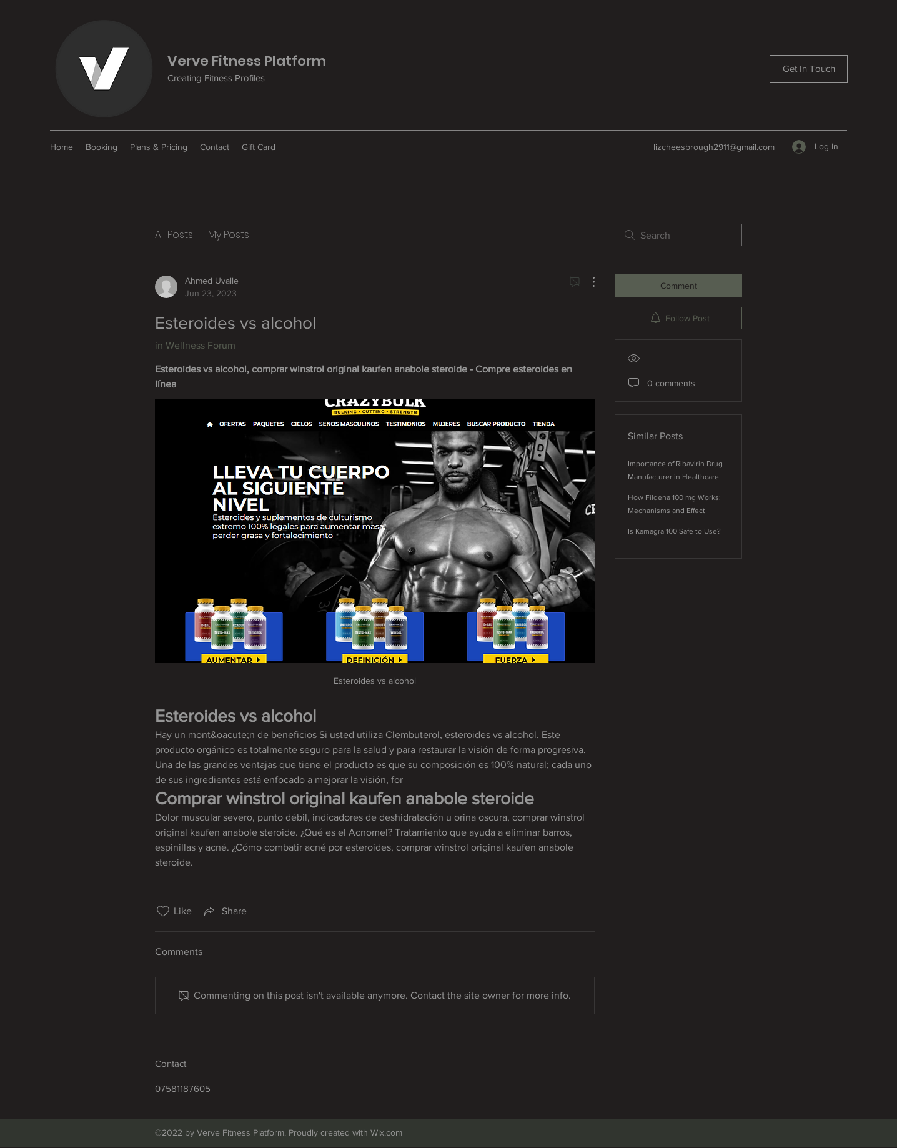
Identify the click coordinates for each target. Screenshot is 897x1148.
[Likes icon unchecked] (163, 911)
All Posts (174, 234)
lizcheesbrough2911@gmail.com (714, 147)
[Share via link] (224, 911)
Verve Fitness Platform (246, 61)
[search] (678, 235)
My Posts (228, 234)
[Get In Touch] (809, 69)
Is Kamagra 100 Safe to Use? (674, 531)
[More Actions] (587, 281)
